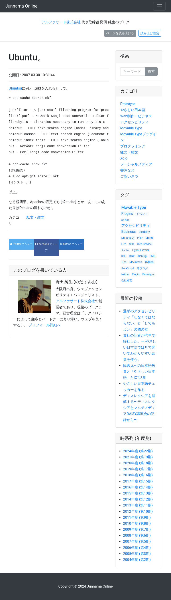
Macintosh (135, 262)
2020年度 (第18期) (138, 463)
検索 (124, 55)
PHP (139, 238)
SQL (123, 256)
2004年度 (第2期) (137, 560)
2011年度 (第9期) (137, 517)
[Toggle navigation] (159, 6)
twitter (125, 274)
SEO (131, 244)
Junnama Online (21, 6)
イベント (142, 213)
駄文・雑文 (35, 217)
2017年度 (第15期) (138, 481)
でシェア (21, 244)
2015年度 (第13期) (138, 493)
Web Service (144, 244)
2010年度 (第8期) (137, 523)
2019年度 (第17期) (138, 469)
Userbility (144, 231)
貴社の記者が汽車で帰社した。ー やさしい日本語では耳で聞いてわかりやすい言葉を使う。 (139, 347)
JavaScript (127, 268)
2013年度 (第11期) (138, 505)
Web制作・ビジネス (136, 116)
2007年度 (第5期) (137, 541)
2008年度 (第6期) (137, 535)
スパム (125, 250)
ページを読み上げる (120, 33)
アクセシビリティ (134, 122)
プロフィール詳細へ (44, 325)
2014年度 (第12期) (138, 499)
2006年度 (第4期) (137, 548)
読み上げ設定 (149, 33)
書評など (127, 170)
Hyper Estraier (140, 250)
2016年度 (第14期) (138, 487)
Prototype (128, 104)
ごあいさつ (129, 176)
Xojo (123, 158)
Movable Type (131, 128)
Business (128, 231)
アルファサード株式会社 (61, 22)
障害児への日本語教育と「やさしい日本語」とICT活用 (139, 371)
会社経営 (126, 280)
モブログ (142, 268)
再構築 (149, 262)
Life (123, 244)
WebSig (142, 256)
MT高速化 (127, 238)
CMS (152, 256)
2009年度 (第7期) (137, 529)
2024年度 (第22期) (138, 451)
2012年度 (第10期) (138, 511)
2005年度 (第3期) (137, 554)
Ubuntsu (15, 88)
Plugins (127, 213)
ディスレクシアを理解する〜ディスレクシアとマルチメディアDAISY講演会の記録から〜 (139, 408)
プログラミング (132, 146)
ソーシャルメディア (136, 164)
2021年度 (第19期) (138, 457)
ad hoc (125, 219)
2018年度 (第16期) (138, 475)
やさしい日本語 (132, 110)
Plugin (135, 274)
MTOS (149, 238)
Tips (123, 262)
